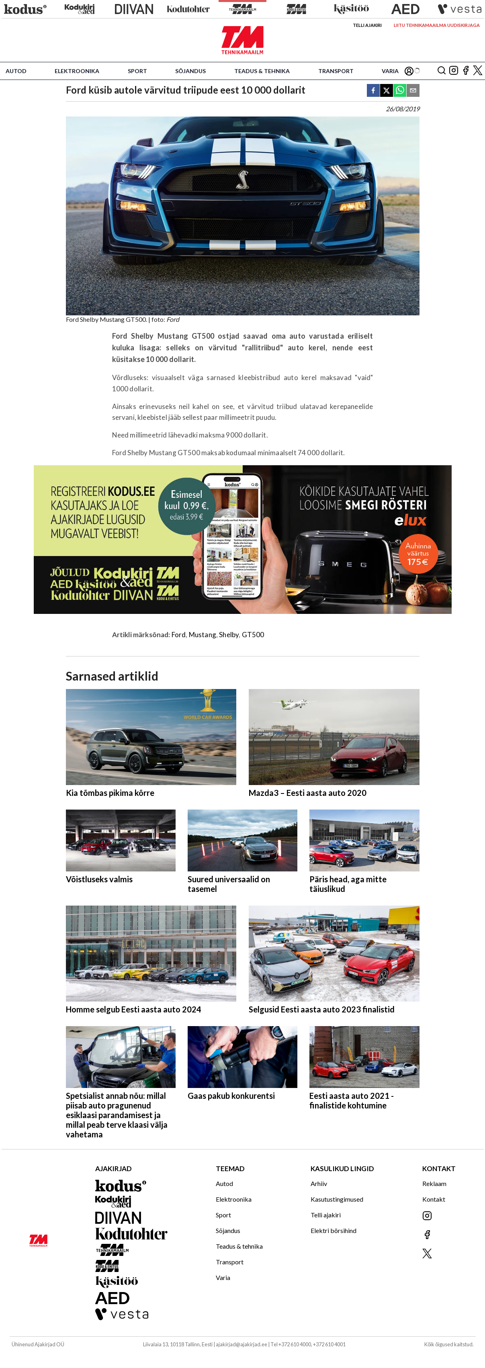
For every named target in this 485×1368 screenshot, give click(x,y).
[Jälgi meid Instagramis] (454, 70)
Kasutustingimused (337, 1199)
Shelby (229, 634)
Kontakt (433, 1199)
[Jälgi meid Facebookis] (466, 70)
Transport (336, 70)
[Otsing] (442, 70)
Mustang (202, 634)
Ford (179, 634)
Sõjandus (190, 70)
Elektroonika (77, 70)
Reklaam (434, 1183)
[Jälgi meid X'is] (478, 70)
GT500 (253, 634)
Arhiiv (319, 1183)
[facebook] (373, 91)
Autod (16, 70)
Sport (137, 70)
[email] (413, 91)
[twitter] (386, 91)
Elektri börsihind (333, 1230)
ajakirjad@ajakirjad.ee (241, 1344)
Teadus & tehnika (262, 70)
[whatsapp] (399, 91)
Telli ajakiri (367, 25)
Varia (390, 70)
